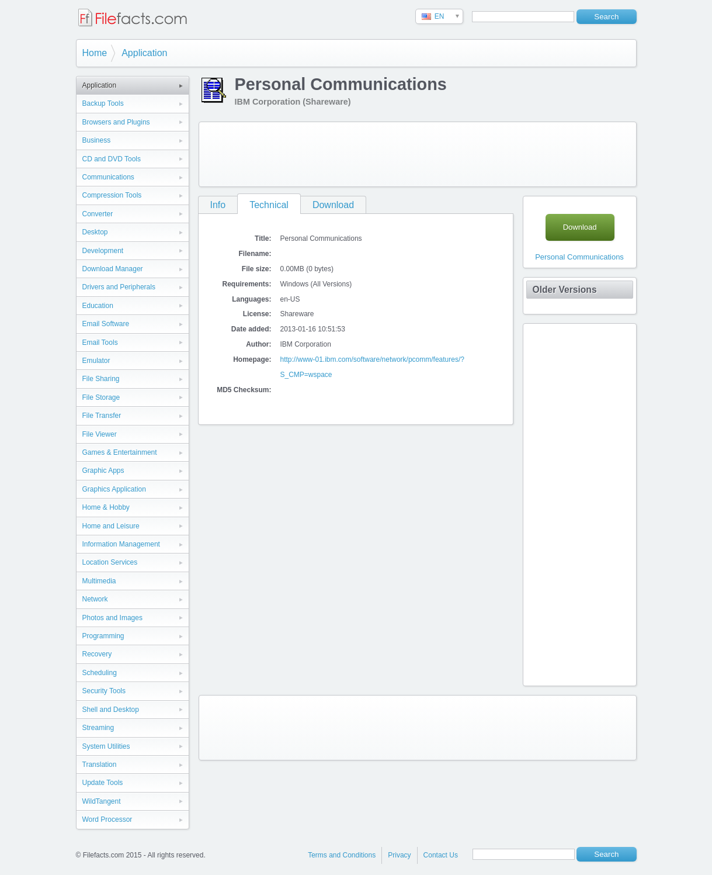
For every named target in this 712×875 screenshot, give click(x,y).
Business (96, 140)
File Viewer (99, 434)
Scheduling (99, 673)
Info (218, 205)
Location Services (110, 562)
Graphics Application (114, 489)
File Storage (101, 397)
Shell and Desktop (110, 709)
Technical (269, 205)
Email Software (106, 324)
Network (95, 599)
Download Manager (112, 269)
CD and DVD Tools (111, 159)
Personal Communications (579, 257)
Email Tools (100, 342)
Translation (99, 764)
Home (94, 53)
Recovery (97, 654)
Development (103, 251)
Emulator (96, 361)
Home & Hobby (106, 507)
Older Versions (565, 290)
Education (97, 306)
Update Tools (102, 783)
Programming (103, 636)
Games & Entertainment (119, 452)
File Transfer (101, 415)
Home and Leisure (111, 526)
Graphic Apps (103, 470)
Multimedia (99, 581)
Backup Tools (103, 103)
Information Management (121, 544)
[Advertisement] (417, 154)
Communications (108, 177)
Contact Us (440, 855)
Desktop (95, 232)
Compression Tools (112, 195)
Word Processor (107, 819)
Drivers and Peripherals (118, 287)
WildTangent (101, 801)
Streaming (98, 728)
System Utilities (106, 746)
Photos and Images (112, 618)
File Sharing (101, 379)
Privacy (399, 855)
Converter (97, 214)
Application (144, 53)
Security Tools (104, 691)
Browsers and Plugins (116, 122)
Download (333, 205)
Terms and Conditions (342, 855)
